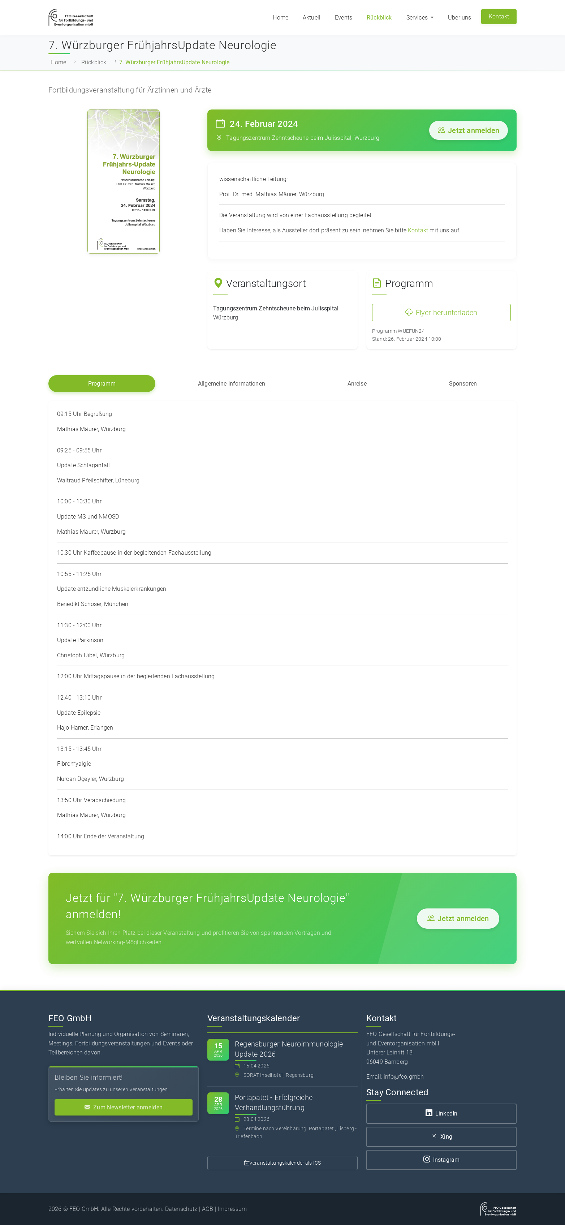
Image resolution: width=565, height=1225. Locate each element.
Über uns (459, 17)
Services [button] (417, 17)
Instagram (441, 1160)
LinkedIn (441, 1113)
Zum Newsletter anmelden (124, 1107)
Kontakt (499, 16)
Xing (441, 1136)
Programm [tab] (102, 383)
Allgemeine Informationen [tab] (231, 383)
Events (343, 17)
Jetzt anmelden (468, 130)
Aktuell (311, 17)
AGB (207, 1208)
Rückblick (379, 17)
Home (280, 17)
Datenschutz (181, 1208)
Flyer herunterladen (441, 312)
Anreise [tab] (357, 383)
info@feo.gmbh (404, 1076)
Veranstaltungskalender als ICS (282, 1163)
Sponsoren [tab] (463, 383)
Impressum (232, 1208)
